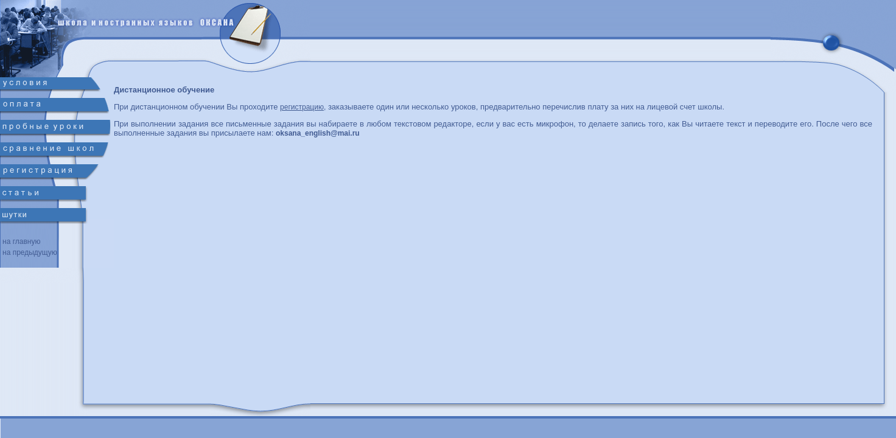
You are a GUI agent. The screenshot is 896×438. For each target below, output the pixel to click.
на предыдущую (29, 252)
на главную (21, 241)
